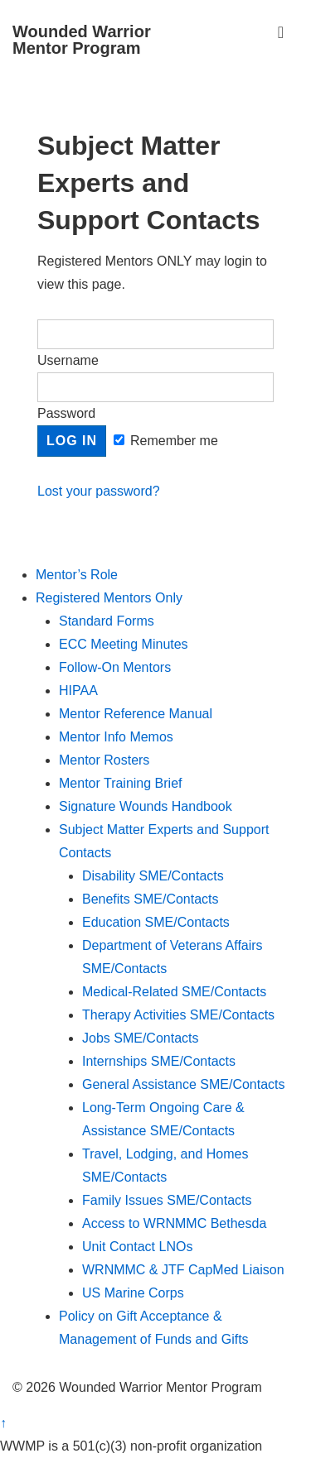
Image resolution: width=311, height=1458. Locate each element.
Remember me (166, 441)
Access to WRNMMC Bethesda (174, 1223)
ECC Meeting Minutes (123, 644)
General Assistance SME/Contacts (183, 1084)
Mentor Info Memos (116, 737)
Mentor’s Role (77, 575)
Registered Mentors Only (109, 598)
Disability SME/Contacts (153, 876)
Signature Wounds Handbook (145, 806)
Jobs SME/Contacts (140, 1038)
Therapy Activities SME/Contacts (178, 1015)
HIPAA (78, 690)
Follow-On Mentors (115, 667)
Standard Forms (106, 621)
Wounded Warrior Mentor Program (81, 39)
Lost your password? (98, 491)
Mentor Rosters (104, 760)
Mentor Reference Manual (135, 714)
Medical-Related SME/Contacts (174, 992)
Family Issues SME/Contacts (167, 1200)
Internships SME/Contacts (159, 1061)
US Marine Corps (133, 1293)
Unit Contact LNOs (137, 1247)
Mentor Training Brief (120, 783)
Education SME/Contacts (156, 922)
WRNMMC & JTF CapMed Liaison (183, 1270)
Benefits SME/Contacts (150, 899)
